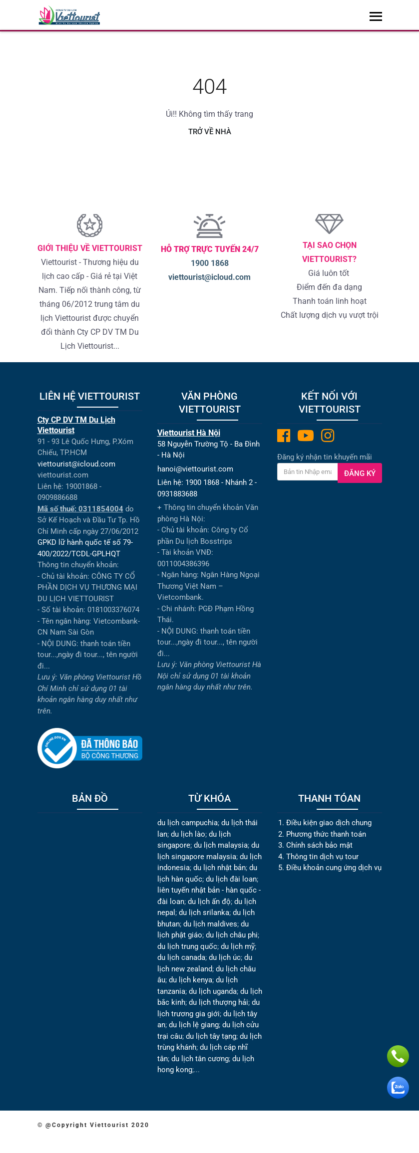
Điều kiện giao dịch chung (329, 822)
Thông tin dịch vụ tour (322, 856)
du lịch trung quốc (187, 945)
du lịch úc (225, 957)
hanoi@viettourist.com (195, 468)
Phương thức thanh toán (326, 833)
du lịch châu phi (232, 934)
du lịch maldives (210, 923)
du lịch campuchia (187, 822)
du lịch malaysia (221, 845)
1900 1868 (210, 263)
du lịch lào (188, 833)
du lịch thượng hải (218, 1002)
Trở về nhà (209, 131)
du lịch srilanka (204, 912)
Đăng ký (360, 473)
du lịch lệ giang (194, 1024)
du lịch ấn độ (209, 901)
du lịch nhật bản (219, 867)
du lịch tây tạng (211, 1035)
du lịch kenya (190, 979)
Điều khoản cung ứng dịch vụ (334, 867)
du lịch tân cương (200, 1058)
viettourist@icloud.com (209, 277)
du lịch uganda (213, 990)
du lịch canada (181, 957)
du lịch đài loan (231, 878)
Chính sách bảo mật (320, 845)
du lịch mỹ (238, 945)
